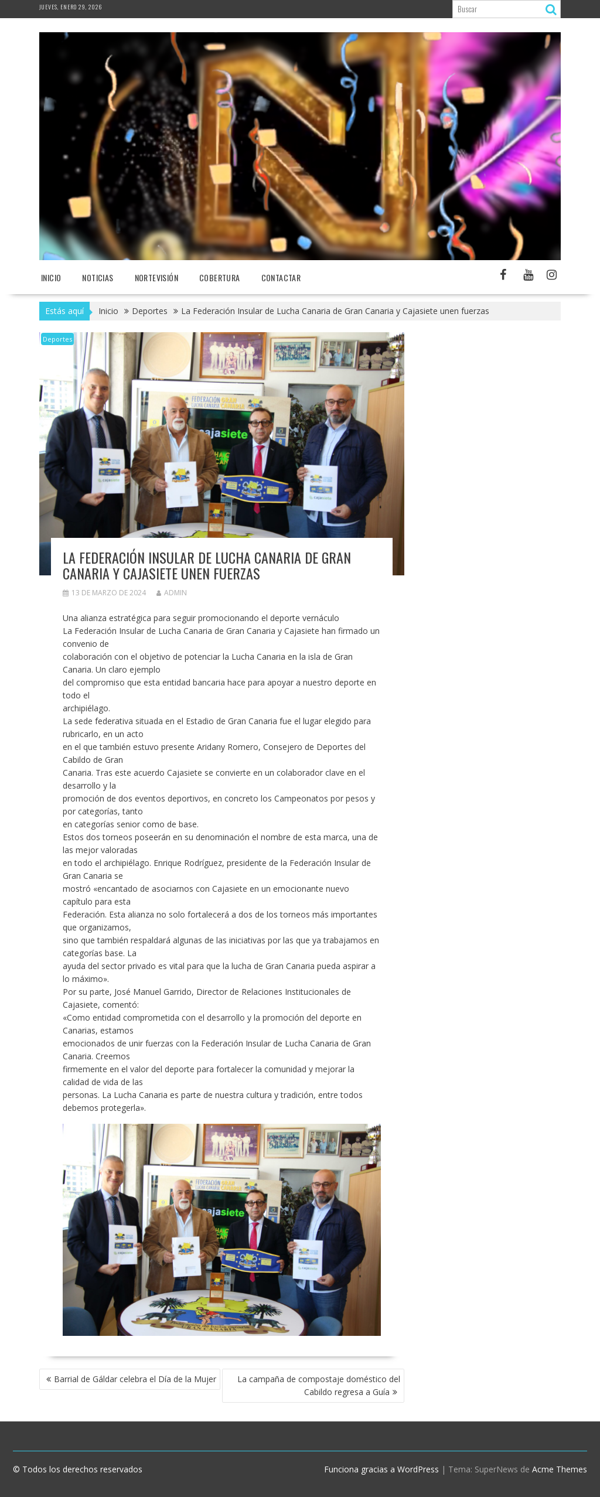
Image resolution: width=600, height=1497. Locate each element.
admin (171, 593)
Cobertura (219, 277)
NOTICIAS (97, 277)
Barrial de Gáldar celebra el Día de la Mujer (135, 1379)
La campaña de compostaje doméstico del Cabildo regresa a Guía (318, 1385)
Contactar (281, 277)
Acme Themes (559, 1469)
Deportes (57, 339)
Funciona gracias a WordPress (381, 1469)
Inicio (51, 277)
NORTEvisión (156, 277)
